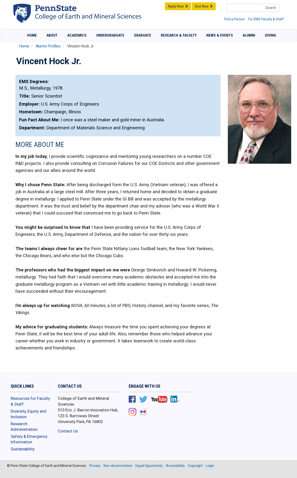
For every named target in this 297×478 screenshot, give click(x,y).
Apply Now (178, 6)
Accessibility (175, 466)
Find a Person (234, 19)
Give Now (204, 6)
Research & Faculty (179, 35)
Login (210, 466)
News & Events (219, 35)
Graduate (142, 35)
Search (270, 8)
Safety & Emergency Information (29, 439)
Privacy (94, 466)
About (52, 35)
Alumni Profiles (48, 46)
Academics (77, 35)
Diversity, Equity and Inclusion (28, 414)
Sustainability (23, 449)
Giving (270, 35)
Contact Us (68, 431)
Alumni (249, 35)
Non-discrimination (118, 466)
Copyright (195, 466)
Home (32, 35)
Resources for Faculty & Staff (30, 401)
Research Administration (24, 426)
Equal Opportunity (149, 466)
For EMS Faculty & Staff (266, 19)
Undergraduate (110, 35)
